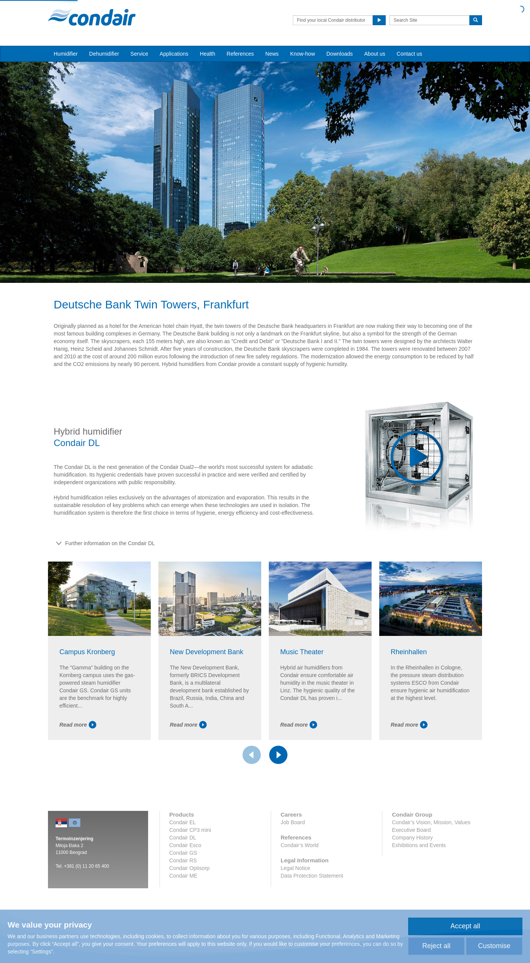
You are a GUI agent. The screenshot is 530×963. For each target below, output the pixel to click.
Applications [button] (174, 54)
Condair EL (182, 822)
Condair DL (182, 838)
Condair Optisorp (189, 868)
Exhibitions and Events (419, 845)
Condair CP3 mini (190, 830)
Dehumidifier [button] (104, 54)
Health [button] (207, 54)
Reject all (436, 946)
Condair (92, 17)
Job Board (293, 822)
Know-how (302, 54)
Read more (77, 725)
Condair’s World (300, 845)
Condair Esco (185, 845)
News (272, 54)
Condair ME (183, 876)
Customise (494, 946)
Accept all (465, 926)
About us (374, 54)
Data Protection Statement (312, 876)
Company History (412, 838)
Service (139, 54)
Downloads (339, 54)
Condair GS (183, 853)
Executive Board (411, 830)
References (240, 54)
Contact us (409, 54)
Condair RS (183, 860)
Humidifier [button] (66, 54)
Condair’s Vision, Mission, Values (431, 822)
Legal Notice (295, 868)
